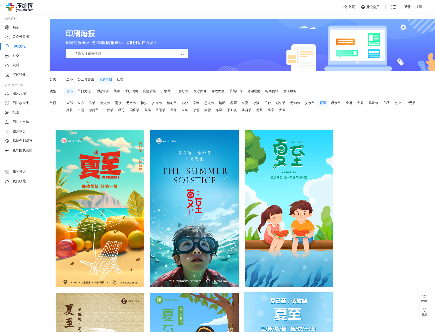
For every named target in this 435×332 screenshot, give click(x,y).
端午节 (281, 103)
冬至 (219, 110)
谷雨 (233, 103)
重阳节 (160, 110)
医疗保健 (200, 91)
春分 (185, 103)
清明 (222, 103)
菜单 (116, 91)
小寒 (271, 110)
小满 (256, 103)
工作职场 (182, 91)
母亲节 (336, 103)
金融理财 (254, 91)
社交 (120, 79)
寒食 (196, 103)
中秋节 (108, 110)
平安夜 (232, 110)
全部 (69, 79)
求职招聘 (131, 91)
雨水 (118, 103)
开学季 (166, 91)
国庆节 (134, 110)
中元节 (411, 103)
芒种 (267, 103)
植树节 (172, 103)
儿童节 (373, 103)
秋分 (121, 110)
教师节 (94, 110)
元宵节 (131, 103)
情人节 (105, 103)
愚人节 (209, 103)
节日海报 (84, 91)
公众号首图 (86, 79)
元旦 (259, 110)
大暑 (360, 103)
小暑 (349, 103)
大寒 (282, 110)
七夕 (397, 103)
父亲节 (310, 103)
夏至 (323, 103)
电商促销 (271, 91)
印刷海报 (105, 79)
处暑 (69, 110)
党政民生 (218, 91)
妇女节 (157, 103)
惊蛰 (144, 103)
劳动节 (295, 103)
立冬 (185, 110)
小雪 (196, 110)
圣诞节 (247, 110)
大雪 (207, 110)
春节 (92, 103)
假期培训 (102, 91)
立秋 (386, 103)
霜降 (173, 110)
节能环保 (236, 91)
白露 (81, 110)
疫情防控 (149, 91)
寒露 (147, 110)
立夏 (245, 103)
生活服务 (289, 91)
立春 (81, 103)
